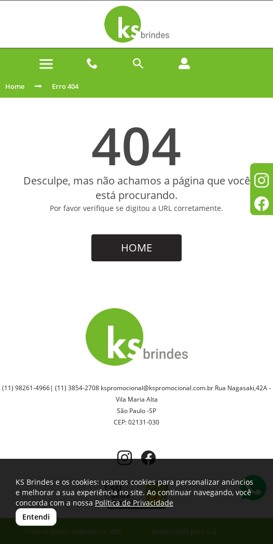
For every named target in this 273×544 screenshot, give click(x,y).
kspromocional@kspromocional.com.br (157, 387)
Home (14, 86)
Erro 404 (65, 86)
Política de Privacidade (134, 503)
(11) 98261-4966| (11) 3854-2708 (50, 387)
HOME (136, 248)
